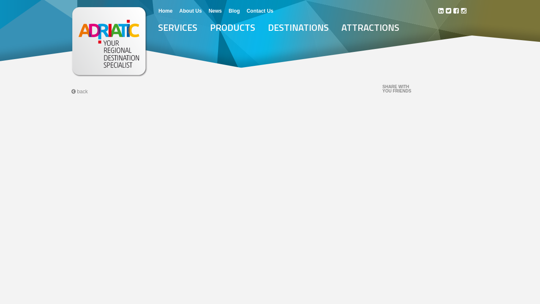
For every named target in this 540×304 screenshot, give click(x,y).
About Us (190, 11)
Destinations (298, 27)
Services (177, 27)
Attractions (370, 27)
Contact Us (260, 11)
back (79, 92)
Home (165, 11)
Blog (234, 11)
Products (232, 27)
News (215, 11)
